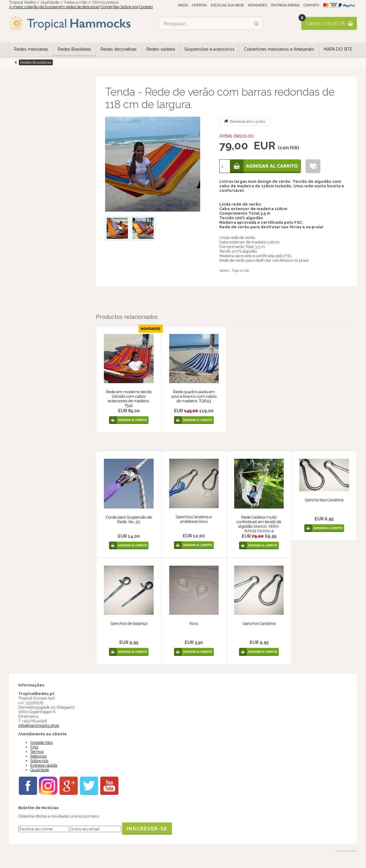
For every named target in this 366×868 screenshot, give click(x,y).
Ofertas (199, 5)
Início (183, 5)
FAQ (34, 747)
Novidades (257, 5)
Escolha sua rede (227, 5)
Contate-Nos (41, 742)
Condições (110, 7)
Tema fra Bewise (346, 851)
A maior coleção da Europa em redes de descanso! (54, 7)
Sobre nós (129, 7)
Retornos (38, 756)
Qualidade (39, 770)
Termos (37, 751)
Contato (146, 7)
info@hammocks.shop (38, 725)
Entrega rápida (285, 5)
